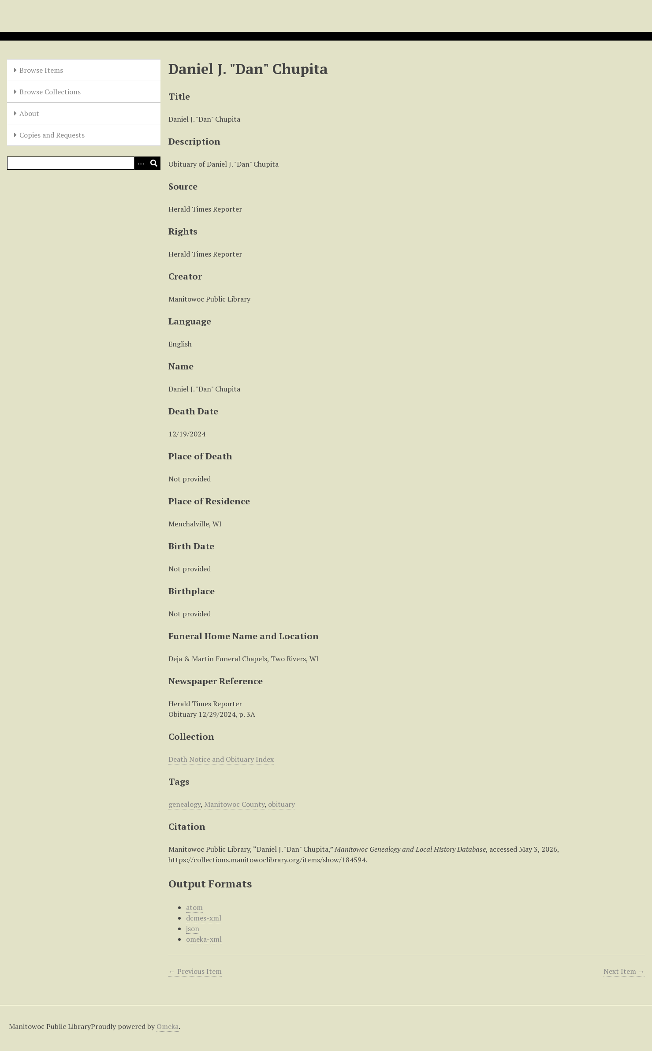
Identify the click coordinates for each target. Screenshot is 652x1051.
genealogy (184, 804)
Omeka (167, 1026)
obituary (281, 804)
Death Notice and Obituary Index (221, 759)
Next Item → (624, 971)
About (29, 113)
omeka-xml (204, 939)
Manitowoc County (234, 804)
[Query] (83, 163)
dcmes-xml (203, 918)
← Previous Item (195, 971)
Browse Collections (50, 92)
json (192, 928)
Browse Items (41, 70)
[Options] (140, 163)
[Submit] (153, 163)
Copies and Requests (52, 135)
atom (194, 907)
